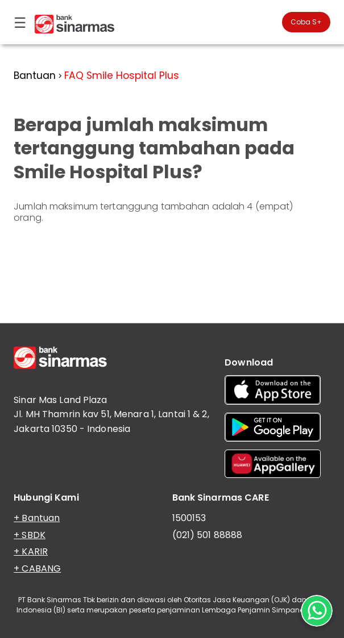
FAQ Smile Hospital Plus (121, 75)
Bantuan (35, 75)
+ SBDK (29, 535)
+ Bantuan (37, 517)
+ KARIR (31, 551)
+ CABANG (37, 568)
